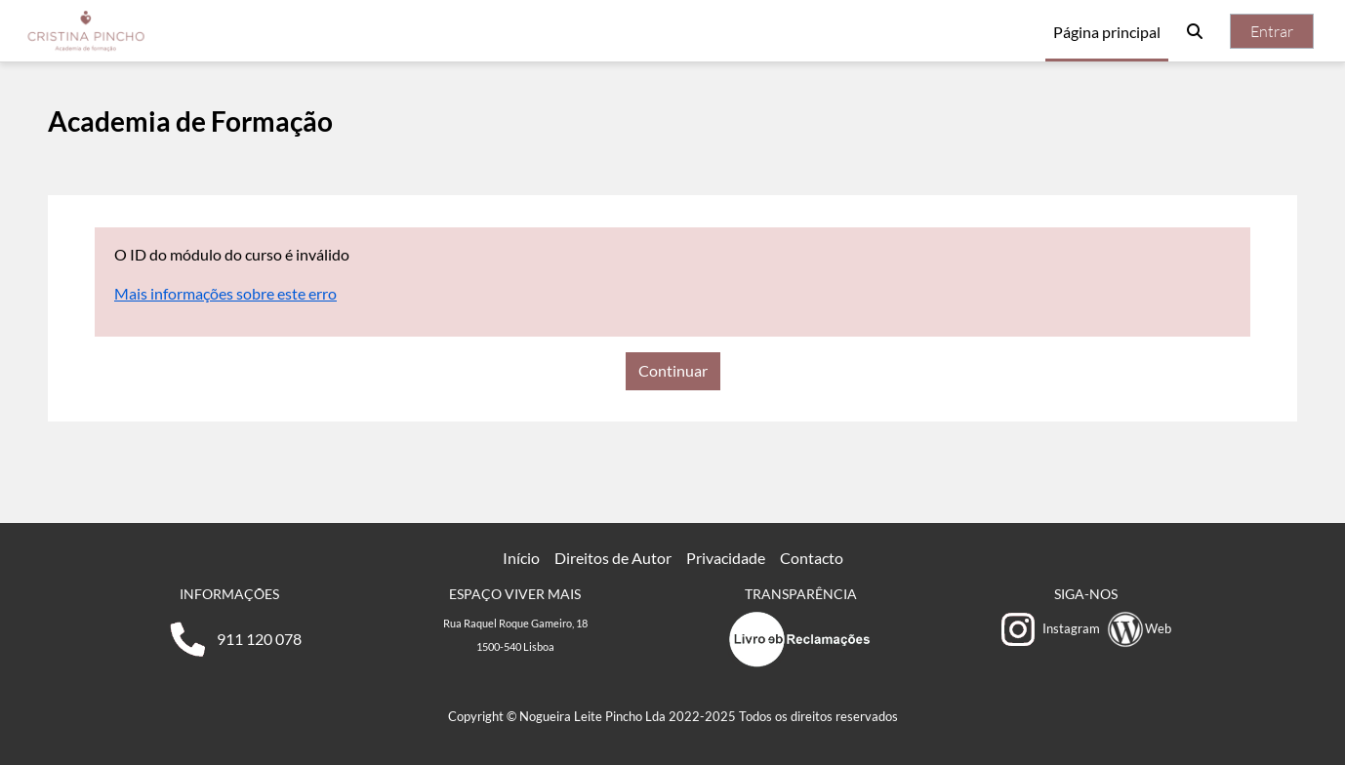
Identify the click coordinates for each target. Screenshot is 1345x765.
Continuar (673, 370)
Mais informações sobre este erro (225, 293)
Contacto (811, 557)
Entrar (1271, 31)
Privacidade (725, 557)
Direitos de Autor (613, 557)
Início (521, 557)
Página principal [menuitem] (1107, 31)
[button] (1194, 31)
